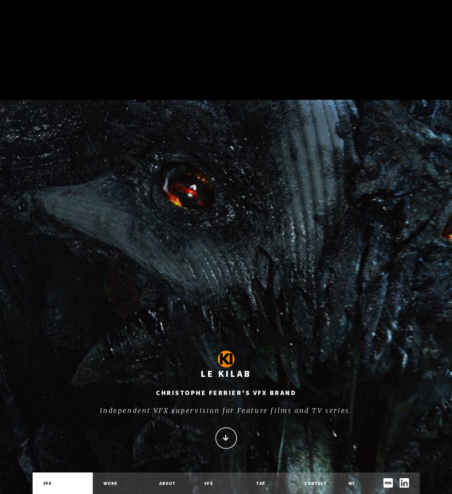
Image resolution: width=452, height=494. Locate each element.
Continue (226, 440)
